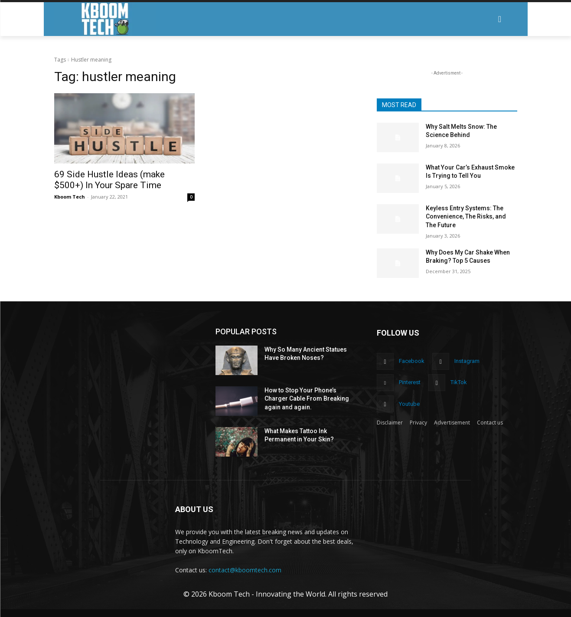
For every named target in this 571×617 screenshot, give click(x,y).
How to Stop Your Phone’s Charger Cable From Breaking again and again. (306, 399)
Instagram (467, 361)
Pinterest (410, 382)
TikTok (458, 382)
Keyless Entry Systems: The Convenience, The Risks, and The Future (466, 217)
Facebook (411, 361)
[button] (499, 19)
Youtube (409, 404)
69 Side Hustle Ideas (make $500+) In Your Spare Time (109, 179)
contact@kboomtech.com (245, 570)
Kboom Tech (69, 196)
